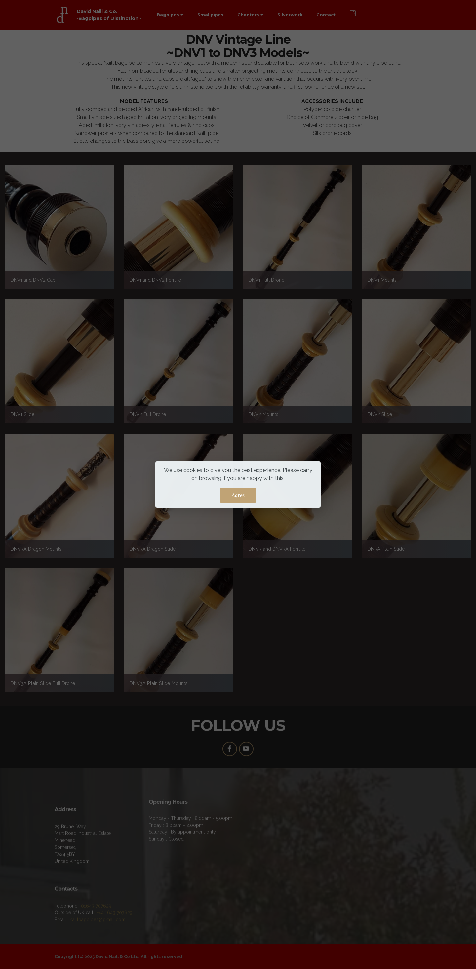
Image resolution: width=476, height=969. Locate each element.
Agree (238, 495)
